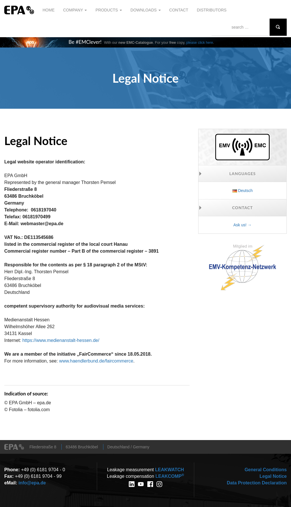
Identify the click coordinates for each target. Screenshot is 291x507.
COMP (169, 476)
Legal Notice (273, 476)
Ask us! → (242, 225)
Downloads (146, 10)
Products (108, 10)
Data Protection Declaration (257, 482)
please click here (199, 43)
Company (75, 10)
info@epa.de (32, 482)
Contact (178, 10)
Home (49, 10)
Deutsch (242, 190)
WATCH (169, 469)
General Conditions (265, 469)
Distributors (211, 10)
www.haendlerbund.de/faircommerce (96, 361)
